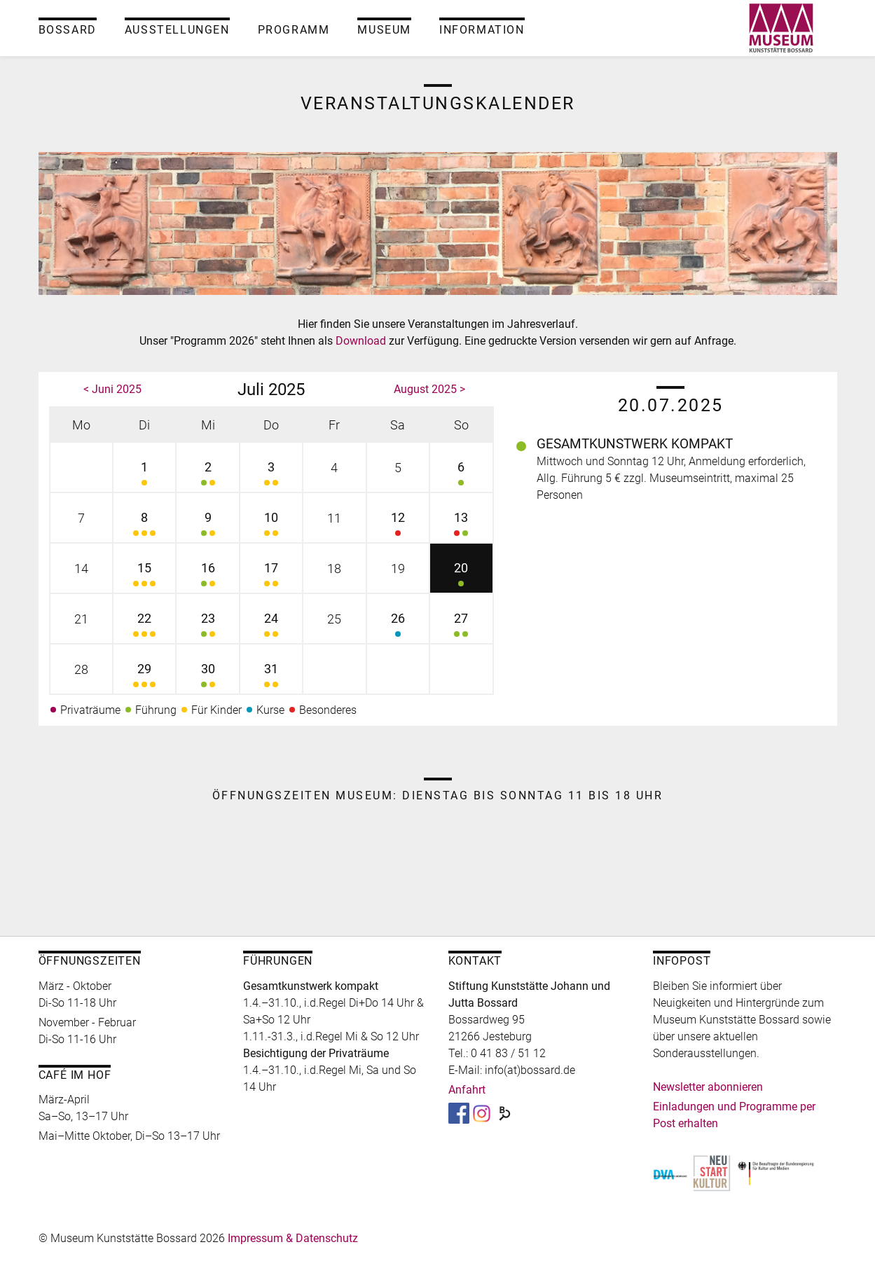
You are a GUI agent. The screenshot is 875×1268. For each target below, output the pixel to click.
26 (397, 626)
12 (397, 526)
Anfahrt (466, 1089)
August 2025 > (429, 389)
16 (207, 576)
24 (271, 626)
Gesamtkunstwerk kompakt (635, 444)
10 (271, 526)
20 (461, 576)
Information (482, 29)
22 (144, 626)
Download (362, 340)
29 (144, 677)
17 (271, 576)
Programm (294, 29)
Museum (384, 29)
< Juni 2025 (112, 389)
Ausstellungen (177, 29)
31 (271, 677)
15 (144, 576)
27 (461, 626)
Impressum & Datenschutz (293, 1238)
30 (207, 677)
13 (461, 526)
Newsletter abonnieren (708, 1087)
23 (207, 626)
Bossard (68, 29)
